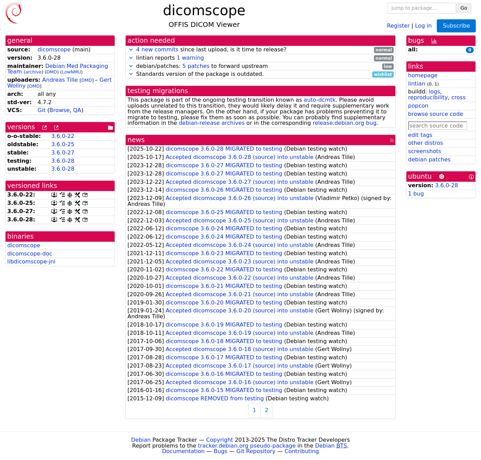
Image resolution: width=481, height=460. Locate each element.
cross (458, 97)
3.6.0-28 (63, 161)
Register (398, 25)
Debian (141, 440)
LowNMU (71, 71)
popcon (418, 105)
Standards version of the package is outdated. (260, 74)
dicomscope (54, 49)
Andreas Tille (60, 80)
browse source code (435, 114)
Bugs (221, 451)
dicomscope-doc (29, 253)
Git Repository (256, 451)
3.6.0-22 (63, 136)
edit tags (420, 135)
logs (434, 91)
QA (77, 110)
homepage (422, 75)
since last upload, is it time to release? (260, 50)
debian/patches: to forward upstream (260, 66)
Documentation (183, 451)
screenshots (424, 151)
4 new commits (157, 49)
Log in (423, 25)
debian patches (429, 159)
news (136, 140)
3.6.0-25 (63, 144)
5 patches (196, 66)
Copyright (219, 440)
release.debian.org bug (344, 123)
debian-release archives (212, 123)
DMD (51, 71)
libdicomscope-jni (31, 261)
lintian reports (260, 58)
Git (42, 110)
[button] (131, 49)
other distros (425, 143)
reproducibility (428, 97)
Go (464, 8)
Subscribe (456, 25)
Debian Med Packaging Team (57, 69)
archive (33, 71)
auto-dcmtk (320, 100)
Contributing (302, 451)
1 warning (190, 57)
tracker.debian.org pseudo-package (247, 445)
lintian (416, 83)
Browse (59, 110)
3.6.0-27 (63, 152)
